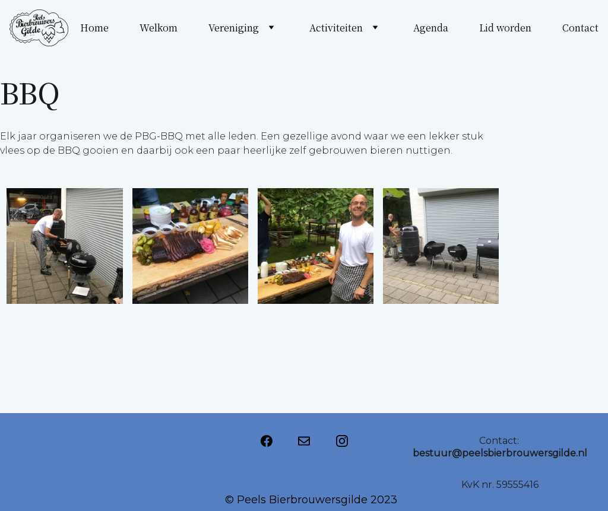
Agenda (430, 27)
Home (94, 27)
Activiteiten (336, 27)
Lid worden (505, 27)
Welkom (159, 27)
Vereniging (233, 27)
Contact (580, 27)
